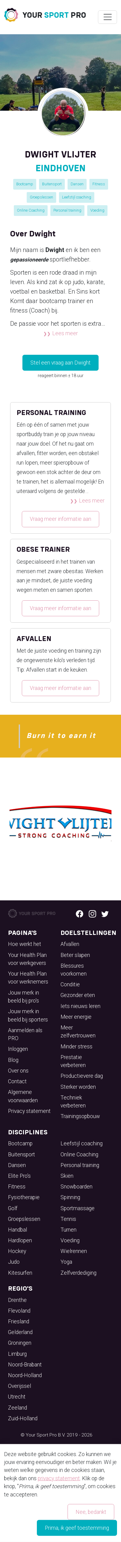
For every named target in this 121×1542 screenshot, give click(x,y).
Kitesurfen (20, 1273)
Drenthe (17, 1300)
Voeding (97, 210)
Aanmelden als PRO (25, 1034)
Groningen (19, 1343)
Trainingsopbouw (80, 1116)
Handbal (17, 1230)
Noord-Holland (25, 1375)
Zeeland (17, 1408)
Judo (14, 1262)
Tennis (68, 1219)
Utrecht (16, 1397)
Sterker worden (78, 1087)
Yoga (66, 1262)
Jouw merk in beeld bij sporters (28, 1015)
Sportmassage (77, 1208)
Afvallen (69, 944)
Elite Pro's (19, 1176)
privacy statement (59, 1478)
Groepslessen (41, 197)
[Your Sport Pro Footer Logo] (32, 913)
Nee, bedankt (91, 1512)
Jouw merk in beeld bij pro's (23, 997)
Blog (13, 1060)
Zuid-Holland (22, 1418)
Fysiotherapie (24, 1197)
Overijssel (19, 1386)
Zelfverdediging (78, 1273)
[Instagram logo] (92, 913)
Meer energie (76, 1017)
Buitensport (52, 184)
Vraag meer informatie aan (60, 519)
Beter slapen (75, 955)
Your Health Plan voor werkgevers (27, 959)
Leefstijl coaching (76, 197)
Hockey (17, 1251)
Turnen (68, 1230)
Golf (13, 1208)
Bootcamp (24, 184)
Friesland (18, 1321)
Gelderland (20, 1332)
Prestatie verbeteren (73, 1061)
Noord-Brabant (25, 1365)
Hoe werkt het (24, 944)
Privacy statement (29, 1111)
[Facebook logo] (79, 913)
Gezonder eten (77, 995)
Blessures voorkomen (73, 970)
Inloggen (18, 1049)
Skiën (66, 1176)
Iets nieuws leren (80, 1006)
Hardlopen (20, 1240)
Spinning (70, 1197)
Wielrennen (73, 1251)
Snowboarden (76, 1187)
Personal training (67, 210)
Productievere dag (81, 1076)
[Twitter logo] (105, 913)
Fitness (98, 184)
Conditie (70, 984)
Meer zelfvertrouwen (78, 1032)
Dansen (77, 184)
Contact (17, 1081)
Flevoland (19, 1311)
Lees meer (65, 333)
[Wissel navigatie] (107, 17)
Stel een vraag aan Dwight (60, 363)
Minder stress (76, 1046)
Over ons (18, 1071)
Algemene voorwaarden (23, 1096)
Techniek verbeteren (73, 1102)
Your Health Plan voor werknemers (28, 978)
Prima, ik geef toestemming (77, 1528)
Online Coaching (31, 210)
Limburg (17, 1354)
